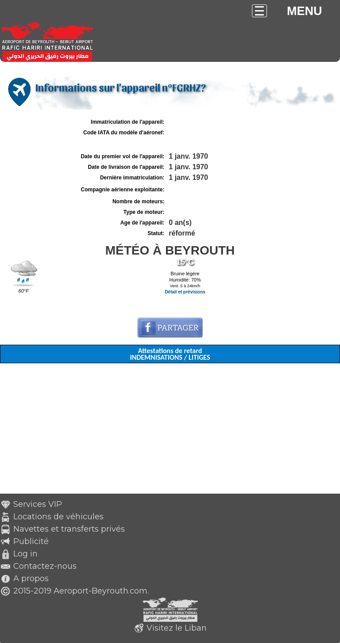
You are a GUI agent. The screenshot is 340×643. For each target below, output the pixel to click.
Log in (25, 554)
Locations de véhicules (58, 516)
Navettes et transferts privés (69, 529)
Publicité (31, 541)
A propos (31, 578)
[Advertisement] (170, 432)
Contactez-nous (45, 566)
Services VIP (37, 504)
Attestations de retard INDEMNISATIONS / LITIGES (170, 353)
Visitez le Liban (177, 628)
